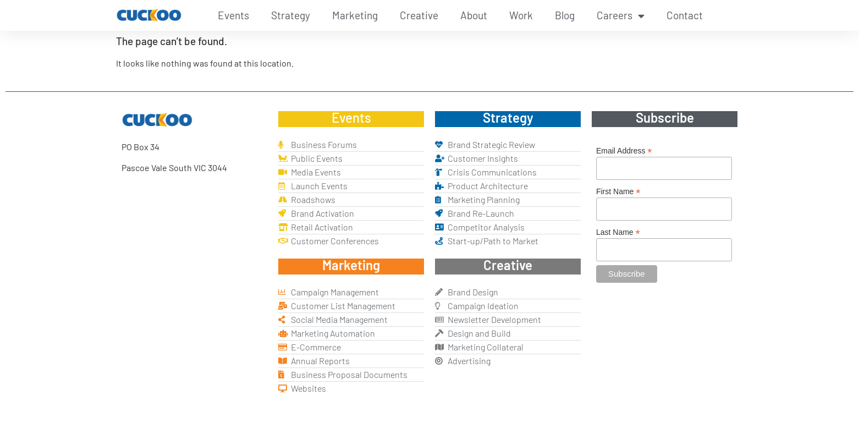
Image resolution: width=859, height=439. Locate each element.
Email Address (624, 150)
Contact (685, 15)
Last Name (618, 232)
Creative (419, 15)
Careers (621, 15)
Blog (565, 15)
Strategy (290, 15)
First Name (618, 191)
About (473, 15)
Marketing (355, 15)
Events (233, 15)
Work (521, 15)
